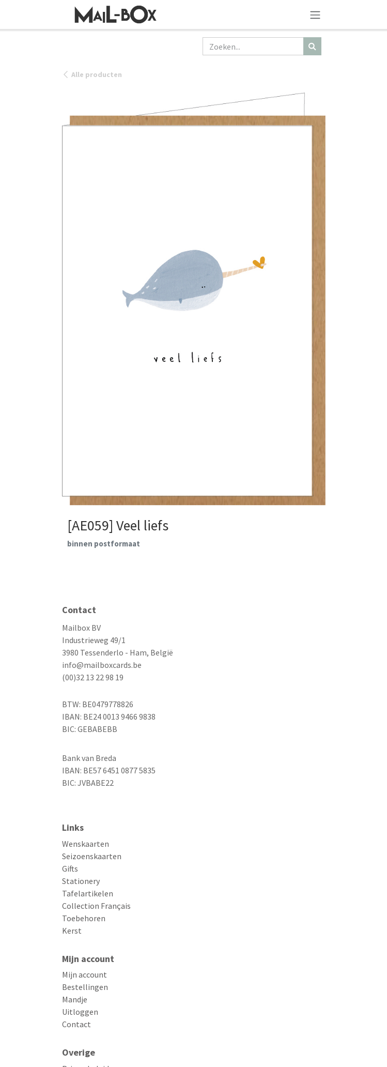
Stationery (81, 881)
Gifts (70, 868)
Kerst (72, 930)
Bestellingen (85, 987)
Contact (76, 1024)
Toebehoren (83, 918)
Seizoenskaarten (91, 856)
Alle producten (92, 74)
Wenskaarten (85, 844)
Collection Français (96, 906)
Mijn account (84, 974)
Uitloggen (80, 1012)
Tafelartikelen (87, 893)
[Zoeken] (312, 46)
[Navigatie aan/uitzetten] (315, 14)
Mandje (74, 999)
